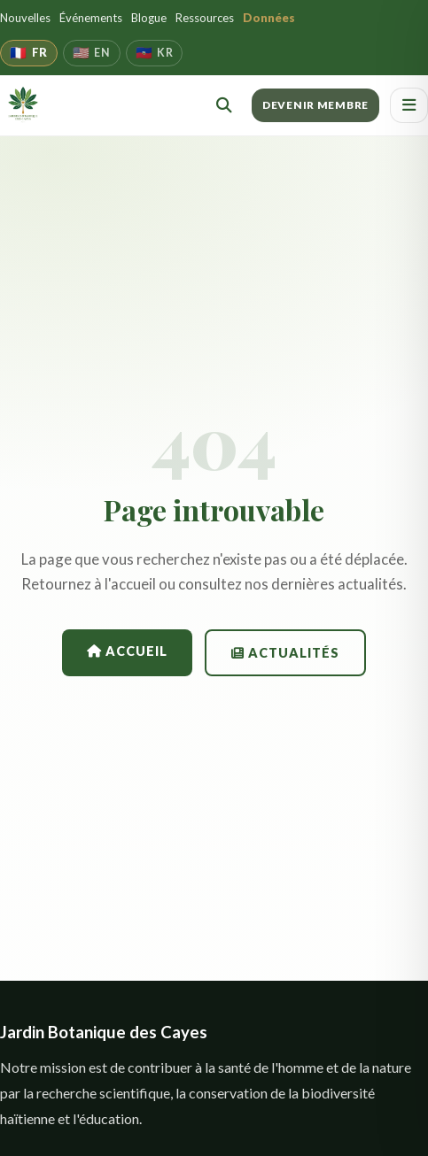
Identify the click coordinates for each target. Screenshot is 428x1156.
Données (269, 18)
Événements (90, 18)
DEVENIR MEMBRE (315, 105)
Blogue (149, 18)
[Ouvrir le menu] (409, 105)
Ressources (204, 18)
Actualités (285, 652)
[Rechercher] (224, 105)
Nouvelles (25, 18)
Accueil (127, 651)
